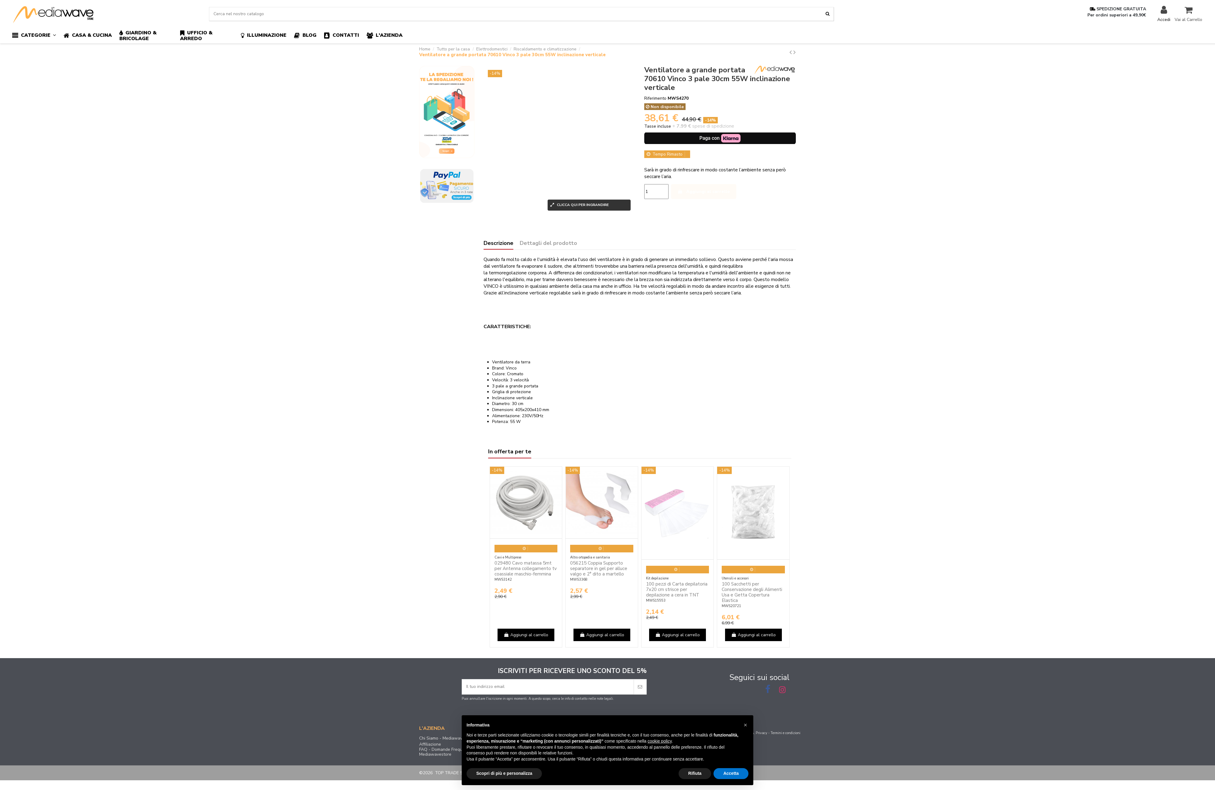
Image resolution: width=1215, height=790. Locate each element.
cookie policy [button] (660, 741)
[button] (37, 35)
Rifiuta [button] (695, 773)
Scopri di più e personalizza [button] (504, 773)
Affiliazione (430, 744)
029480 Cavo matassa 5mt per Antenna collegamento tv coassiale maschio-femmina (526, 568)
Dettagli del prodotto (548, 243)
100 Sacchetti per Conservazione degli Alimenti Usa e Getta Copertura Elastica (752, 592)
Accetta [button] (731, 773)
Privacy (761, 733)
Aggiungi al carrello (703, 191)
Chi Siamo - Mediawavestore (447, 738)
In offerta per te (509, 452)
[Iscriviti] (640, 686)
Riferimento (655, 98)
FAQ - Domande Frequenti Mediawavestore (444, 752)
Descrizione (498, 243)
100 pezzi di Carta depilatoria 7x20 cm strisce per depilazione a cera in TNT (676, 589)
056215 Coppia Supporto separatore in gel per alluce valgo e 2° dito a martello (598, 568)
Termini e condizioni (785, 733)
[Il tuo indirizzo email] (548, 686)
